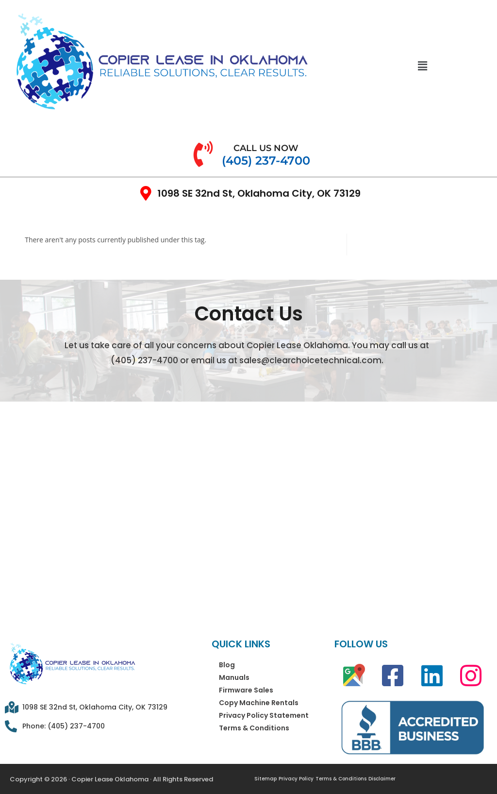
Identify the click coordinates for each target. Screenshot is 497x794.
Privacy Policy (296, 779)
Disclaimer (382, 779)
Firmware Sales (246, 690)
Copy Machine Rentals (258, 703)
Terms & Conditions (254, 728)
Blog (227, 665)
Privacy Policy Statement (264, 715)
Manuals (234, 677)
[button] (422, 65)
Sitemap (265, 779)
